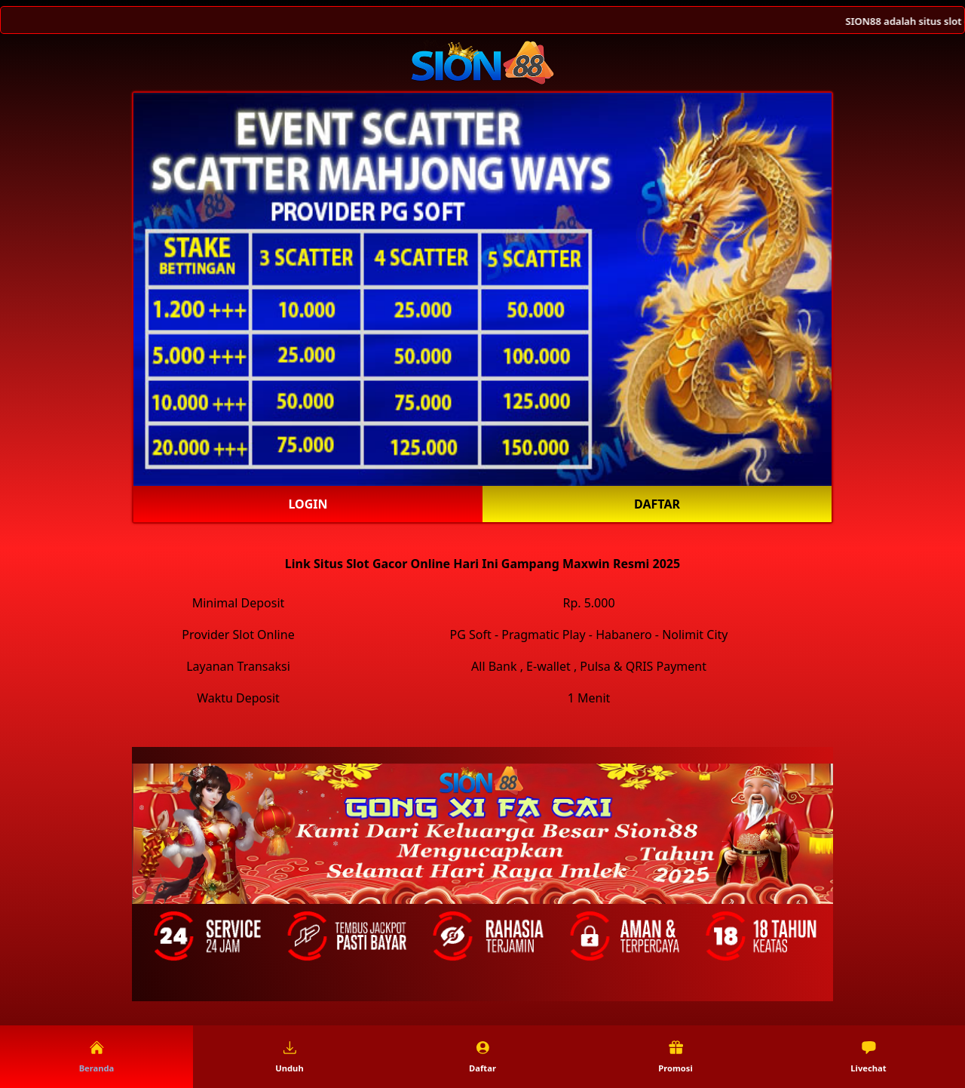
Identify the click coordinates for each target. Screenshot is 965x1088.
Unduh (289, 1057)
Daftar (657, 504)
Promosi (675, 1057)
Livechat (868, 1057)
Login (307, 504)
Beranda (97, 1057)
